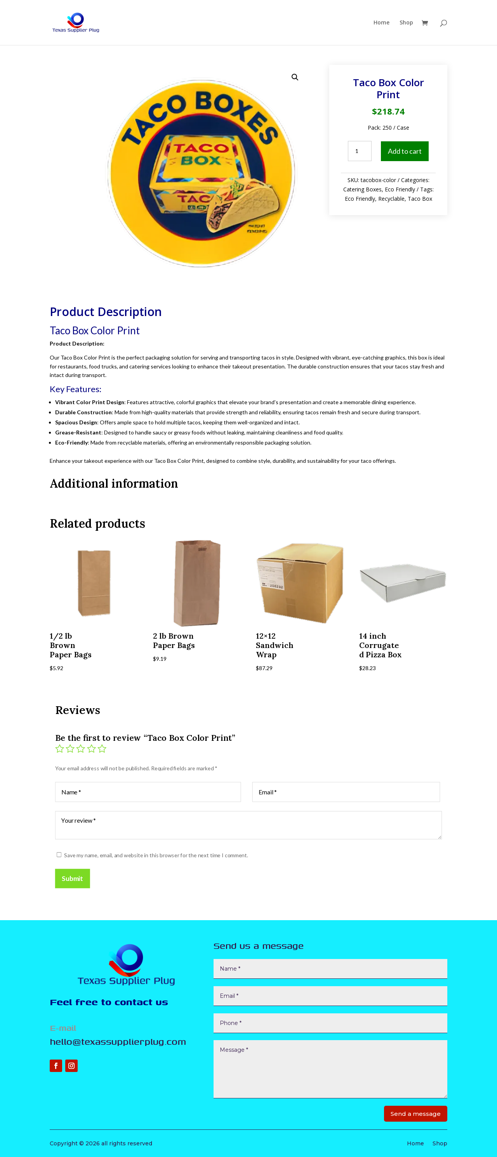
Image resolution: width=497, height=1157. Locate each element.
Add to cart (405, 151)
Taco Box (420, 198)
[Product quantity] (359, 151)
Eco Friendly (400, 189)
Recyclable (391, 198)
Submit (70, 879)
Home (381, 23)
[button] (295, 77)
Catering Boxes (362, 189)
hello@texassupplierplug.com (118, 1041)
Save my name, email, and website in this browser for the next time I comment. (155, 856)
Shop (406, 23)
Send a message (416, 1113)
